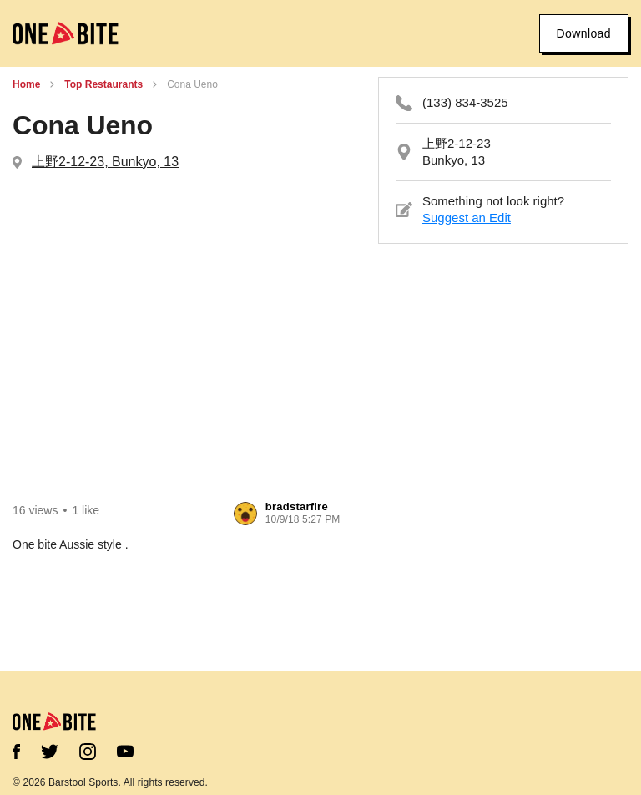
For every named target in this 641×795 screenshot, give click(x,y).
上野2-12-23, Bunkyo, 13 (105, 161)
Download (584, 33)
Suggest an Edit (466, 217)
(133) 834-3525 (465, 102)
